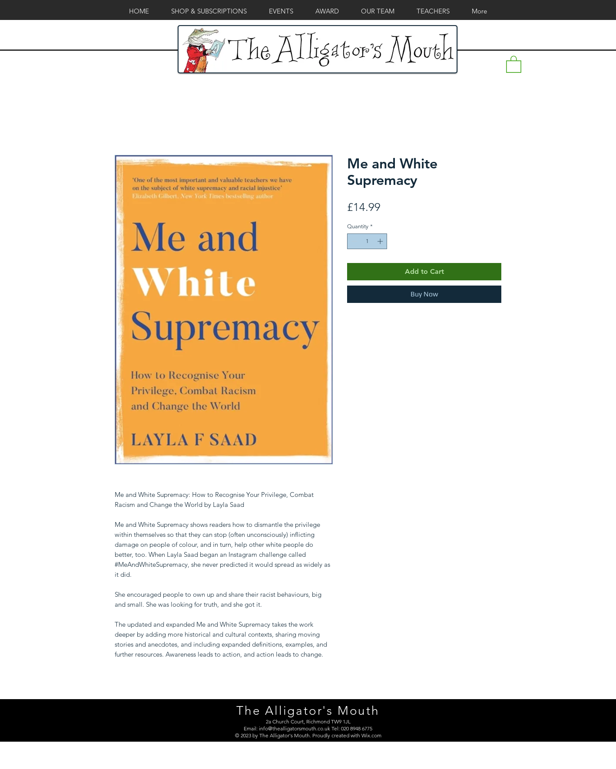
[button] (513, 64)
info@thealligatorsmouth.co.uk (294, 728)
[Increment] (381, 241)
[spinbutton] (367, 241)
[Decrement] (353, 241)
